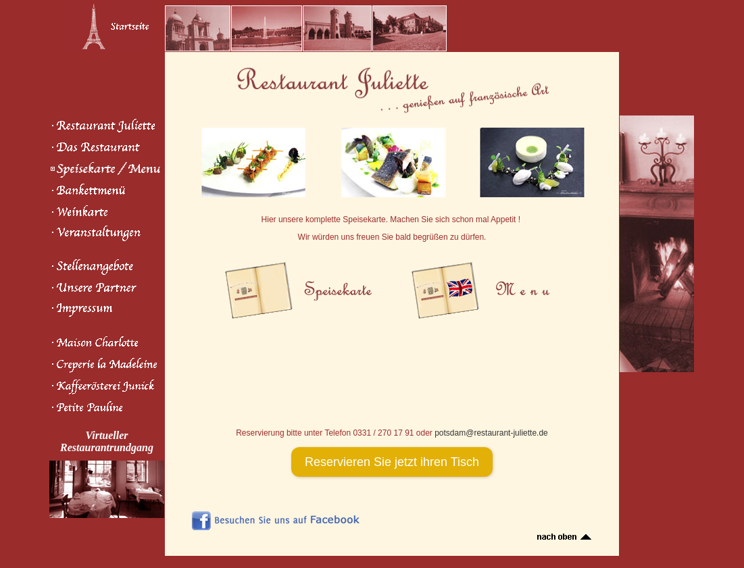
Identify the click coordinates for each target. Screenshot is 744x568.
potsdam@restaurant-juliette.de (491, 433)
